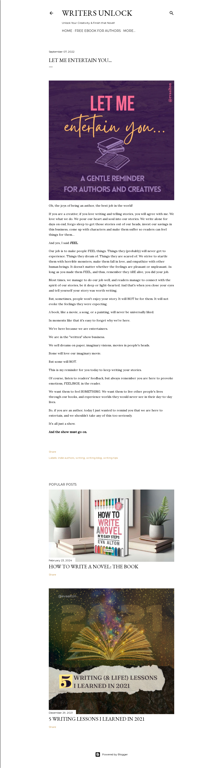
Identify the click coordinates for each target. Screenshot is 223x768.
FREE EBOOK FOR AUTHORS (98, 31)
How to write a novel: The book (93, 566)
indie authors (66, 457)
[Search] (171, 12)
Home (67, 31)
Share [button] (52, 451)
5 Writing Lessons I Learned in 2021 (97, 718)
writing (80, 457)
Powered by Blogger (111, 754)
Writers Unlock (97, 13)
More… (129, 31)
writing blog (94, 457)
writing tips (110, 457)
